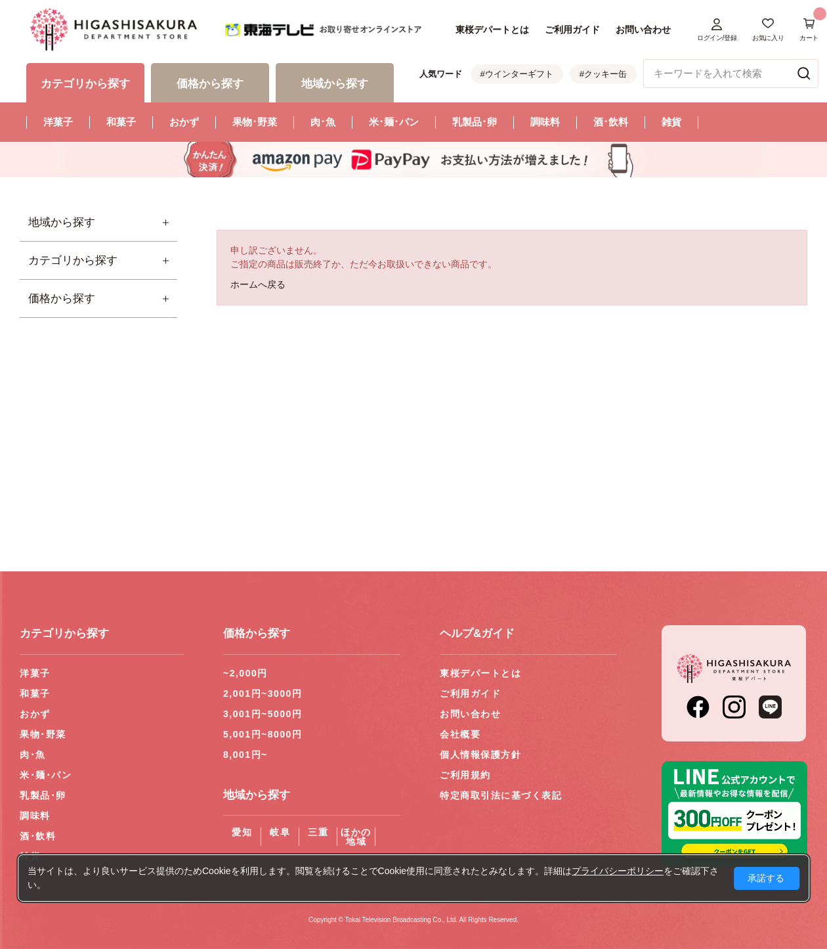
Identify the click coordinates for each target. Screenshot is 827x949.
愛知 (242, 832)
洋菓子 (58, 122)
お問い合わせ (643, 29)
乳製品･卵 (474, 122)
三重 (318, 832)
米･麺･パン (394, 122)
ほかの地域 (356, 837)
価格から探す (61, 298)
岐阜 (280, 832)
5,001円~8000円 (262, 734)
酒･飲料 (610, 122)
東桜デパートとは (492, 29)
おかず (184, 122)
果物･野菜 (254, 122)
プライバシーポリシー (618, 871)
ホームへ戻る (258, 284)
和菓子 (121, 122)
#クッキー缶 (603, 74)
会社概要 (460, 734)
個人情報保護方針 (480, 754)
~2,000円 (245, 673)
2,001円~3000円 (262, 693)
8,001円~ (245, 754)
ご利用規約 (465, 775)
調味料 (545, 122)
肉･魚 (322, 122)
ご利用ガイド (572, 29)
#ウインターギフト (516, 74)
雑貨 (671, 122)
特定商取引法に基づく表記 (501, 795)
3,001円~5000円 (262, 714)
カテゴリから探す (72, 260)
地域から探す (61, 222)
